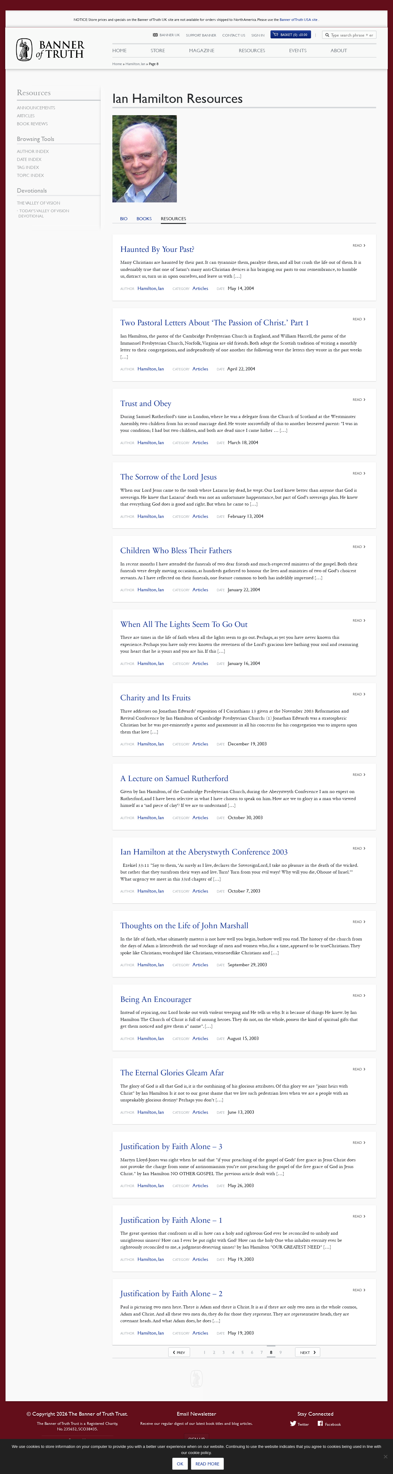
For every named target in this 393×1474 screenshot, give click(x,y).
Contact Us (237, 36)
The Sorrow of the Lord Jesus (168, 477)
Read (357, 245)
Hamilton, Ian (135, 66)
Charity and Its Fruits (155, 697)
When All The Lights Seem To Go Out (183, 624)
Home (117, 66)
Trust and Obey (145, 403)
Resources (252, 52)
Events (297, 52)
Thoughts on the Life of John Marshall (184, 925)
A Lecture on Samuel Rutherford (174, 778)
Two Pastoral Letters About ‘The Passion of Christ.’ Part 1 (214, 322)
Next (305, 1352)
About (339, 52)
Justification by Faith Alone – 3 (171, 1146)
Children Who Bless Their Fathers (176, 550)
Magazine (201, 52)
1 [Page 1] (204, 1352)
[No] (385, 1456)
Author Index (33, 151)
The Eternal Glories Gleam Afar (172, 1072)
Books (144, 218)
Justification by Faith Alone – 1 (171, 1220)
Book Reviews (32, 123)
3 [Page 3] (223, 1352)
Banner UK (173, 36)
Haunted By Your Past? (157, 249)
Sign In (261, 36)
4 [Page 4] (233, 1352)
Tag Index (28, 167)
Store (158, 52)
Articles (200, 288)
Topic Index (30, 175)
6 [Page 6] (252, 1352)
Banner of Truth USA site (299, 19)
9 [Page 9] (280, 1352)
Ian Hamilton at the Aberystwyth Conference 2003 (204, 852)
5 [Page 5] (242, 1352)
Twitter (299, 1424)
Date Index (29, 159)
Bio (123, 218)
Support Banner (204, 36)
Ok (180, 1463)
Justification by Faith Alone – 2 (171, 1293)
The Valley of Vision (38, 202)
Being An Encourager (155, 999)
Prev (181, 1352)
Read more (207, 1463)
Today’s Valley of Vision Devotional (43, 213)
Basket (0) (297, 35)
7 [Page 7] (261, 1352)
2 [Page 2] (214, 1352)
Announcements (36, 107)
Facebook (329, 1424)
